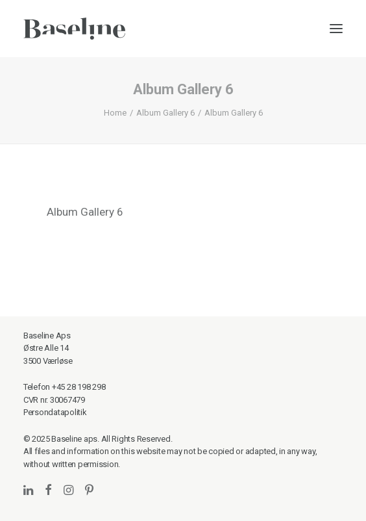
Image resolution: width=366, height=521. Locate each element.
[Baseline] (74, 29)
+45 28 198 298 (78, 387)
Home (115, 113)
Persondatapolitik (55, 412)
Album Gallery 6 (165, 113)
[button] (336, 28)
